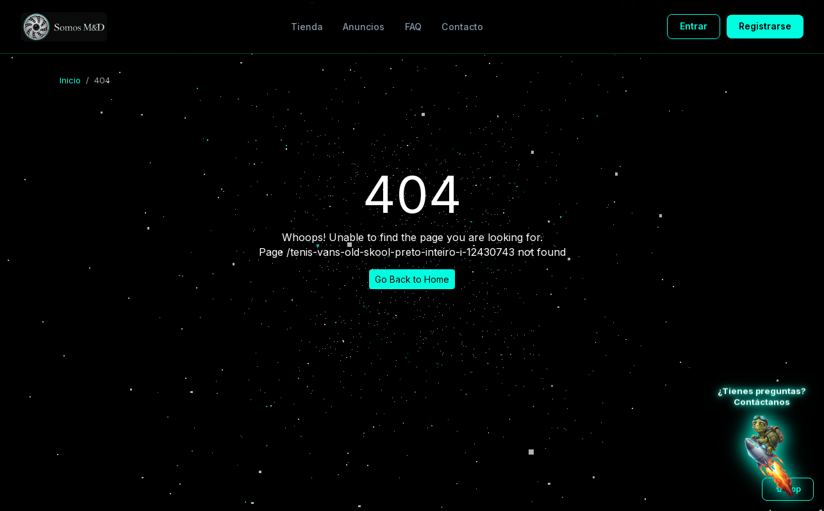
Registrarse (765, 26)
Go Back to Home (412, 279)
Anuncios (363, 26)
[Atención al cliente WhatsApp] (769, 456)
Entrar (693, 26)
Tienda (307, 26)
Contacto (462, 26)
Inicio (70, 80)
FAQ (413, 26)
